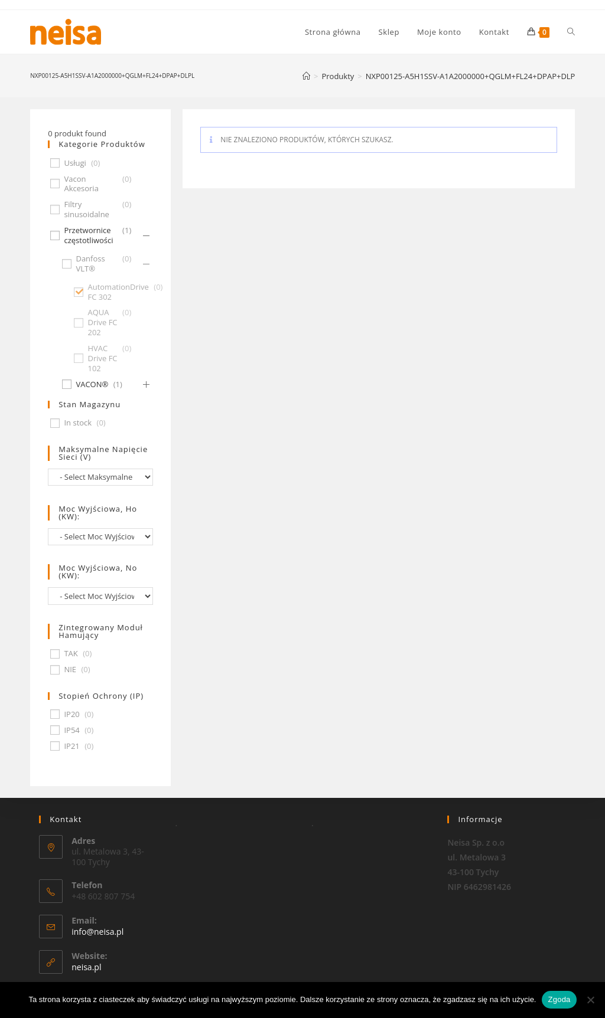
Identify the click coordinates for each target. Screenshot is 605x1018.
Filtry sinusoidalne (86, 209)
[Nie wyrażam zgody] (590, 1000)
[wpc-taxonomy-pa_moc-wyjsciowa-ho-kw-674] (100, 536)
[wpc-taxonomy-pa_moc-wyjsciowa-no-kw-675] (100, 595)
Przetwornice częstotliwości (88, 235)
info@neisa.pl (97, 931)
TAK (70, 654)
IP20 (71, 714)
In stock (78, 423)
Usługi (75, 163)
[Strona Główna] (306, 76)
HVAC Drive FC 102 (102, 358)
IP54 (71, 730)
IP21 (71, 746)
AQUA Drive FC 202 (102, 322)
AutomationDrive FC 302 (117, 292)
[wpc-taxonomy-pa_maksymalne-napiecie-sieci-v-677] (100, 477)
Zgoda (559, 999)
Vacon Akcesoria (81, 184)
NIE (70, 670)
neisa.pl (86, 967)
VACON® (92, 384)
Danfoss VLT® (90, 264)
